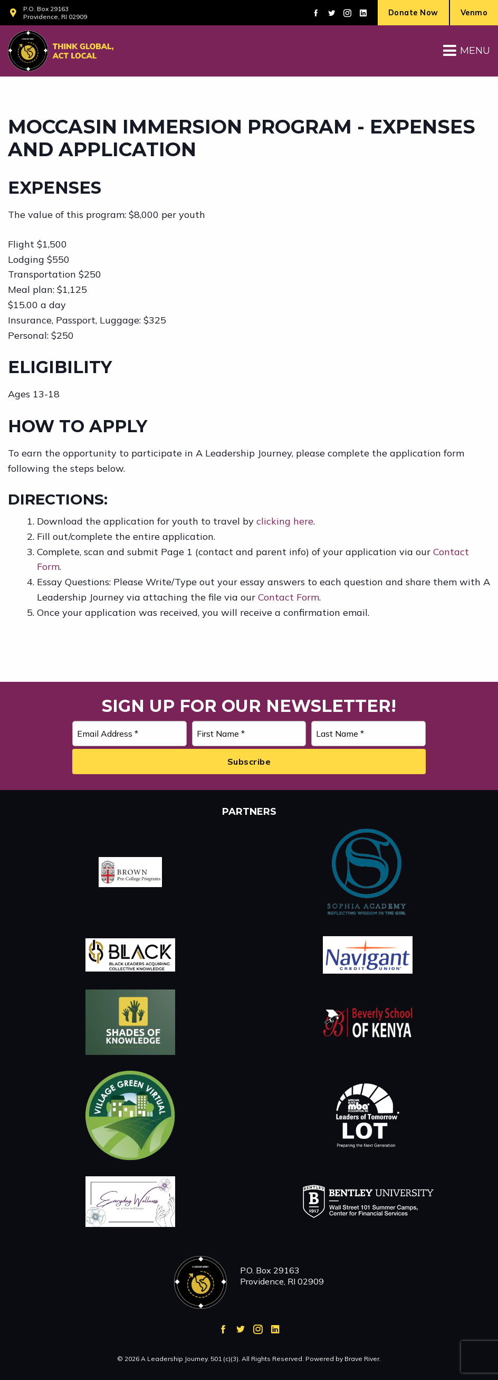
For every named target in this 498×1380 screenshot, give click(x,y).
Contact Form (288, 597)
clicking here (284, 521)
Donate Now (413, 12)
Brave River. (362, 1359)
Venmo (474, 12)
